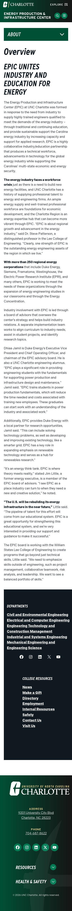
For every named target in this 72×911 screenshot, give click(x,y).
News (27, 687)
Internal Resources (38, 709)
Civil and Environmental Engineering (37, 615)
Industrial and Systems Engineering (37, 637)
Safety (28, 715)
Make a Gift (32, 693)
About (14, 34)
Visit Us (28, 726)
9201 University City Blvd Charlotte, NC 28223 (36, 815)
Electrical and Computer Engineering (38, 620)
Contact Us (31, 720)
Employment (33, 704)
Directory (30, 698)
